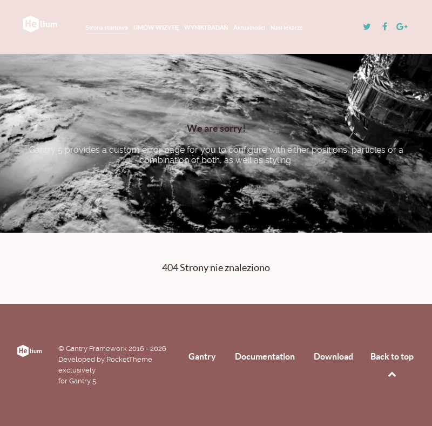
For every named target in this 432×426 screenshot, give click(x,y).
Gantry (202, 356)
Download (333, 356)
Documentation (265, 356)
